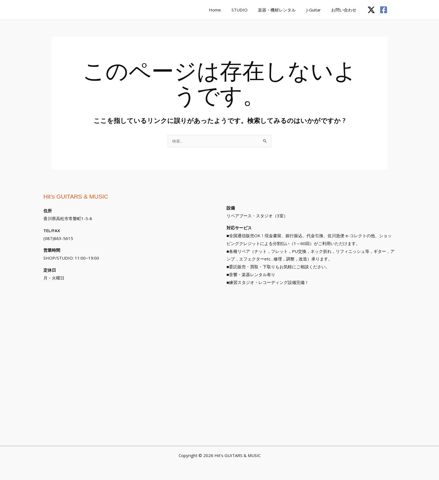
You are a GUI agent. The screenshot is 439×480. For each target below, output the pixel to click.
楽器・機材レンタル (282, 10)
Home (224, 10)
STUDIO (247, 10)
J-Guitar (316, 10)
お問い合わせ (345, 10)
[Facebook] (383, 10)
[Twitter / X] (371, 10)
